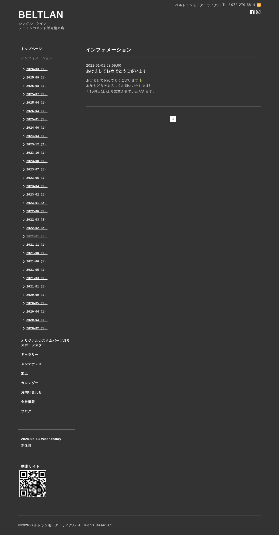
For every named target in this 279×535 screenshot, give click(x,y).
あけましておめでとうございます (116, 71)
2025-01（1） (37, 119)
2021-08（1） (37, 253)
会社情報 (28, 402)
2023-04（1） (37, 186)
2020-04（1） (37, 311)
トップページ (31, 49)
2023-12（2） (37, 144)
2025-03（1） (37, 110)
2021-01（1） (37, 286)
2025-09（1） (37, 77)
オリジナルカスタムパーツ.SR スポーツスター (45, 343)
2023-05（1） (37, 177)
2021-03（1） (37, 278)
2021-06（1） (37, 261)
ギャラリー (30, 354)
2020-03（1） (37, 319)
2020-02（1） (37, 328)
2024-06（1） (37, 127)
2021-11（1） (37, 244)
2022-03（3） (37, 219)
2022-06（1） (37, 211)
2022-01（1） (37, 236)
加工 (24, 373)
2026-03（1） (37, 69)
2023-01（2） (37, 202)
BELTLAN (41, 14)
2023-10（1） (37, 152)
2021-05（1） (37, 269)
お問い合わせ (31, 392)
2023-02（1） (37, 194)
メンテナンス (31, 364)
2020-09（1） (37, 294)
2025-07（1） (37, 94)
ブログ (26, 411)
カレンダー (30, 383)
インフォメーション (37, 58)
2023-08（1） (37, 161)
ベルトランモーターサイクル (53, 525)
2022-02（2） (37, 227)
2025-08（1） (37, 85)
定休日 (26, 446)
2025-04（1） (37, 102)
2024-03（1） (37, 136)
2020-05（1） (37, 303)
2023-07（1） (37, 169)
